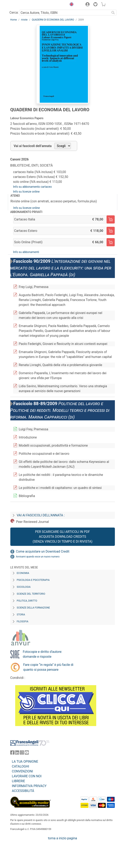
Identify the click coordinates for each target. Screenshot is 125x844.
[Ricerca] (113, 12)
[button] (71, 4)
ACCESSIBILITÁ (23, 791)
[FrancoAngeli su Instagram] (22, 753)
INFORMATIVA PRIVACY (29, 786)
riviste (24, 19)
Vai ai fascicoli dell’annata (33, 146)
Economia (23, 573)
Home (13, 19)
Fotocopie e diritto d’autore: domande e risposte (42, 654)
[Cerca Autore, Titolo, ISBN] (64, 12)
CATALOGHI (20, 766)
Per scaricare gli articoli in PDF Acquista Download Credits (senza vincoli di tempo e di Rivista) (62, 536)
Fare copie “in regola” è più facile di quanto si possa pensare (48, 667)
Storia (21, 614)
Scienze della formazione (33, 607)
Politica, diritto (27, 600)
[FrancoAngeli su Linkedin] (17, 753)
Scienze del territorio (31, 593)
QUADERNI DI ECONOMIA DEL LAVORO (53, 19)
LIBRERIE (18, 781)
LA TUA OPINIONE (25, 761)
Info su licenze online (26, 191)
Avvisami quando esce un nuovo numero (38, 556)
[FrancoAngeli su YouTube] (27, 753)
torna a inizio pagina (62, 838)
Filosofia (22, 621)
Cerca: (14, 12)
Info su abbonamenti (26, 252)
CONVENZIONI (22, 771)
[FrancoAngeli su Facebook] (12, 753)
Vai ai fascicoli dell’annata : (41, 515)
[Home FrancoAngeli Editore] (24, 5)
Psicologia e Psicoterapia (33, 580)
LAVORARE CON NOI (27, 776)
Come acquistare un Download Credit (42, 551)
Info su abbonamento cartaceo (32, 186)
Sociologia (24, 587)
